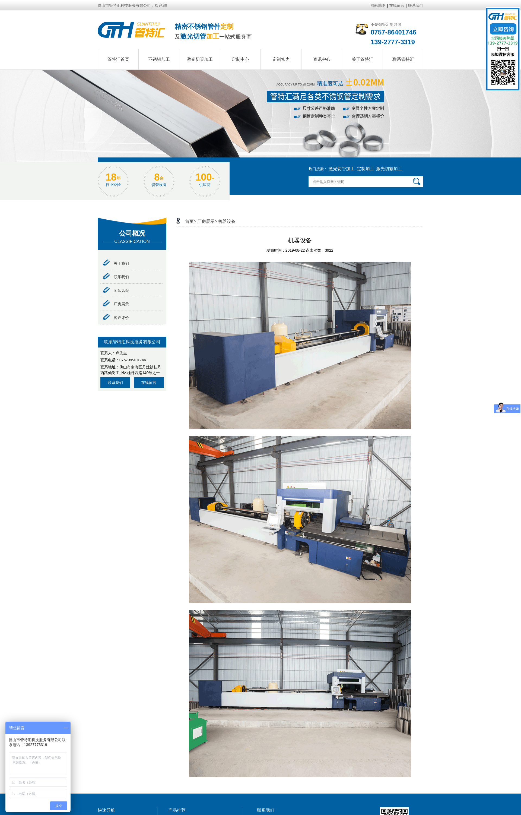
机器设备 (227, 221)
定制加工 (365, 168)
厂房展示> (207, 221)
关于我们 (116, 263)
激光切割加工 (389, 168)
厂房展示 (116, 304)
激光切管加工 (342, 168)
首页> (190, 221)
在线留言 (396, 5)
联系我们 (415, 5)
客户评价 (116, 317)
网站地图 (378, 5)
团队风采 (116, 290)
